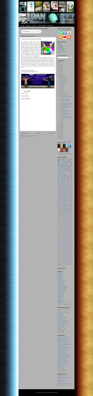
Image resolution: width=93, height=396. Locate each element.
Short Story (64, 208)
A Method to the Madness (62, 217)
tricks (58, 263)
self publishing (64, 196)
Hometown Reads (67, 201)
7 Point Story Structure (62, 359)
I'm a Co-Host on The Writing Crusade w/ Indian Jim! (66, 104)
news (68, 165)
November (62, 78)
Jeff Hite (59, 279)
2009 (60, 136)
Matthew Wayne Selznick (63, 287)
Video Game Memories (62, 51)
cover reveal (65, 210)
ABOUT (34, 25)
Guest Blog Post (62, 178)
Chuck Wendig (60, 199)
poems (65, 180)
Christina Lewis (65, 222)
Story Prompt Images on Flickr (64, 357)
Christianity (59, 222)
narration (62, 165)
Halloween (63, 192)
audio (64, 248)
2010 (60, 134)
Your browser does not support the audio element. (31, 31)
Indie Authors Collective (67, 231)
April (61, 91)
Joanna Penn (60, 282)
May (61, 89)
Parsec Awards (69, 204)
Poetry (61, 175)
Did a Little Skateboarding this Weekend (65, 114)
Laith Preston (67, 188)
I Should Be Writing (61, 317)
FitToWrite (67, 226)
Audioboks (63, 218)
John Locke (59, 234)
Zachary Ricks (61, 301)
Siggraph (66, 239)
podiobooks (65, 258)
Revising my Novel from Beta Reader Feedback (66, 107)
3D (59, 197)
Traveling (65, 244)
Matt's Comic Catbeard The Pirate (65, 304)
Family (62, 226)
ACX (63, 197)
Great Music (68, 187)
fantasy (64, 252)
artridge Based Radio (34, 41)
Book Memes (68, 197)
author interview (60, 249)
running (59, 261)
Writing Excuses (61, 332)
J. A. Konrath (60, 278)
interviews (63, 254)
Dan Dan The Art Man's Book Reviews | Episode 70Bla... (66, 117)
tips (70, 262)
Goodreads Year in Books (62, 228)
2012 (60, 131)
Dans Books (61, 187)
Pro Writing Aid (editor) (62, 370)
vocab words (66, 263)
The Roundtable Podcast (63, 323)
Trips (70, 244)
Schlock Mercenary (61, 380)
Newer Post (24, 133)
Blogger (55, 392)
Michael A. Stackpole (62, 288)
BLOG (22, 25)
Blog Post (69, 218)
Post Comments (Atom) (31, 136)
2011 (60, 133)
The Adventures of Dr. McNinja (64, 384)
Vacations (68, 193)
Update (67, 175)
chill (61, 250)
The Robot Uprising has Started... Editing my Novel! (65, 100)
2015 (60, 125)
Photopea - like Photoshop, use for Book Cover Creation (65, 338)
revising (64, 190)
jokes (67, 254)
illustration (59, 213)
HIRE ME (50, 25)
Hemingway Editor (61, 367)
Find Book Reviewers (62, 352)
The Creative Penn (61, 318)
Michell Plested (61, 291)
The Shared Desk (61, 325)
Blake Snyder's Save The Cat (64, 342)
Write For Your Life (61, 328)
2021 (60, 69)
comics (60, 210)
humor (59, 254)
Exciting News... (63, 109)
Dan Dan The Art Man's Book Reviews (65, 162)
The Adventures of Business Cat (64, 383)
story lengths (65, 214)
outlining (66, 257)
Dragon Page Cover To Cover (64, 312)
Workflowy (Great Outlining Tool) (64, 347)
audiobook (59, 195)
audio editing (69, 248)
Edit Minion (60, 365)
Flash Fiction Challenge (62, 200)
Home (38, 133)
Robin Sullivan (61, 296)
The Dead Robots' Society (63, 320)
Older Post (51, 133)
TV (64, 241)
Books (68, 177)
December (62, 76)
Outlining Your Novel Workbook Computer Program (64, 340)
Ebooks (70, 180)
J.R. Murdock (60, 283)
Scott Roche (60, 297)
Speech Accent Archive (62, 345)
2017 (60, 122)
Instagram (63, 232)
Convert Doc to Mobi (62, 350)
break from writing (67, 195)
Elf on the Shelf (68, 199)
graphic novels (65, 253)
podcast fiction (61, 177)
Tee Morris (60, 298)
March (61, 92)
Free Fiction (60, 201)
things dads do (65, 262)
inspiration (66, 213)
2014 (60, 127)
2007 (60, 138)
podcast (65, 168)
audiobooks (64, 161)
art (65, 171)
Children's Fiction (67, 221)
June (61, 87)
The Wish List (60, 244)
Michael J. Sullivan (61, 289)
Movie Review (61, 186)
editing (63, 212)
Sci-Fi (71, 236)
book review (69, 163)
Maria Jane (64, 184)
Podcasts (26, 93)
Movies (67, 186)
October (62, 80)
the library (59, 262)
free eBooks (68, 212)
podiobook (59, 190)
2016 (60, 124)
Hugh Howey (60, 276)
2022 (60, 67)
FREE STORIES (42, 25)
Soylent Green (68, 240)
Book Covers (69, 174)
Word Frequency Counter (63, 363)
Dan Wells (60, 275)
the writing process (63, 166)
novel (60, 257)
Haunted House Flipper (62, 230)
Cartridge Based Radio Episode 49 (29, 71)
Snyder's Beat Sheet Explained (64, 344)
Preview (63, 236)
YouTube (60, 248)
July (61, 85)
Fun (62, 227)
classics (70, 209)
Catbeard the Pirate (62, 375)
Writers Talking (61, 330)
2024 (60, 64)
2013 (60, 129)
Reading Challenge (61, 193)
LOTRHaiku (60, 188)
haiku (70, 253)
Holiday (69, 230)
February (62, 94)
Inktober (59, 232)
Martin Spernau (65, 234)
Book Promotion (65, 219)
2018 (60, 75)
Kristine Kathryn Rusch (62, 285)
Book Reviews (61, 47)
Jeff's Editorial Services (62, 280)
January (62, 120)
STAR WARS (64, 206)
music (71, 186)
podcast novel (60, 258)
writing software (63, 265)
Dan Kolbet (60, 274)
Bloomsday (59, 219)
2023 (60, 66)
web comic (70, 196)
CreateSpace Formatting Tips (64, 354)
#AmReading (60, 174)
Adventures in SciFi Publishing (64, 309)
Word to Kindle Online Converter (64, 355)
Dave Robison (66, 223)
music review (66, 256)
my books (69, 159)
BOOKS (28, 25)
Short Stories (60, 44)
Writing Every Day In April (62, 209)
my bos (71, 256)
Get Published (67, 227)
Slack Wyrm (60, 381)
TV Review (69, 241)
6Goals (64, 191)
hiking (59, 196)
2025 (60, 62)
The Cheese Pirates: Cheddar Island (64, 243)
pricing (70, 258)
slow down (63, 261)
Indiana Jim (59, 231)
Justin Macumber (61, 284)
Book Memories (61, 48)
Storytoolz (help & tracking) (63, 349)
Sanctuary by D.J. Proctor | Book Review (65, 111)
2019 (60, 73)
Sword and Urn (60, 241)
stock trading (69, 261)
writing (60, 159)
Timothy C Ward (61, 300)
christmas (70, 184)
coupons (60, 252)
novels (63, 257)
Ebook (71, 223)
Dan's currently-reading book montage (64, 142)
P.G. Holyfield (60, 295)
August (61, 83)
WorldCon (69, 245)
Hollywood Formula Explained (64, 360)
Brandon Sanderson (62, 273)
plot (70, 257)
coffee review (70, 250)
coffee (65, 250)
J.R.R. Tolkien (68, 232)
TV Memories (60, 52)
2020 (60, 71)
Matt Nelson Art (61, 302)
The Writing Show (61, 327)
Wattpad (69, 208)
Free (69, 200)
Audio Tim (60, 310)
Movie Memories (61, 49)
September (62, 82)
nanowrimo (60, 180)
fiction (68, 252)
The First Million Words (62, 322)
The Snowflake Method (62, 362)
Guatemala (69, 228)
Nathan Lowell (61, 293)
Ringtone (67, 236)
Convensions (60, 223)
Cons (70, 222)
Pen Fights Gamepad (63, 205)
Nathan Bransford (61, 292)
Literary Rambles (61, 368)
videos (62, 263)
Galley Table (60, 314)
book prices (66, 249)
